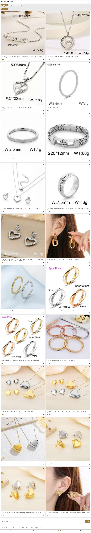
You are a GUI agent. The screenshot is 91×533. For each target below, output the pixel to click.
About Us (3, 525)
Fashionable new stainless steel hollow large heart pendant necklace (17, 462)
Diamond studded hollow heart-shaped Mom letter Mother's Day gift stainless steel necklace (20, 108)
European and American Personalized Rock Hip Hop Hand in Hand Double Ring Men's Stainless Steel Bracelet (66, 158)
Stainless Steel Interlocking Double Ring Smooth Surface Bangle (61, 360)
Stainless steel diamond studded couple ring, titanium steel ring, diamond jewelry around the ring (67, 209)
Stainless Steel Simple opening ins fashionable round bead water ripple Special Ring (20, 310)
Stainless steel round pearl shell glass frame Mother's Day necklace (62, 56)
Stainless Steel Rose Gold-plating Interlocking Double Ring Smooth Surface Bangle (20, 360)
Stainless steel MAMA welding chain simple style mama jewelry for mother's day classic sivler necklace (21, 57)
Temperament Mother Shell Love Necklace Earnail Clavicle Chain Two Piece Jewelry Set (21, 208)
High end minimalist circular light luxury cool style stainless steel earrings (64, 259)
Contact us (9, 525)
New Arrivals (4, 9)
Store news (19, 5)
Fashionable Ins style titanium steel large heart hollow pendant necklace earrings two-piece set (22, 412)
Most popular (4, 5)
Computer (16, 525)
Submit (87, 521)
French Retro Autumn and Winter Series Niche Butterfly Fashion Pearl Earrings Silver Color (68, 512)
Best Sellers (12, 5)
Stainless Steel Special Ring (7, 158)
